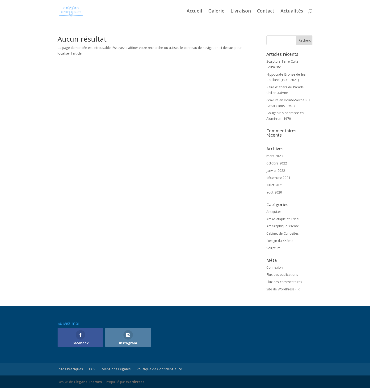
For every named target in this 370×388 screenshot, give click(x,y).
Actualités (292, 11)
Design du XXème (279, 240)
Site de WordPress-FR (283, 289)
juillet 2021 (274, 185)
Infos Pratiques (70, 369)
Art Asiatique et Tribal (282, 219)
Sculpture (273, 248)
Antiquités (274, 211)
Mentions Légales (116, 369)
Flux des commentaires (284, 282)
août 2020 (274, 192)
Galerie (216, 11)
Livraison (241, 11)
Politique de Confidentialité (159, 369)
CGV (92, 369)
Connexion (274, 267)
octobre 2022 (276, 163)
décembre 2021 (278, 177)
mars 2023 (274, 156)
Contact (265, 11)
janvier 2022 (275, 170)
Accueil (194, 11)
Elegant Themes (88, 381)
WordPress (135, 381)
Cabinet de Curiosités (282, 233)
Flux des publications (282, 274)
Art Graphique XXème (282, 226)
